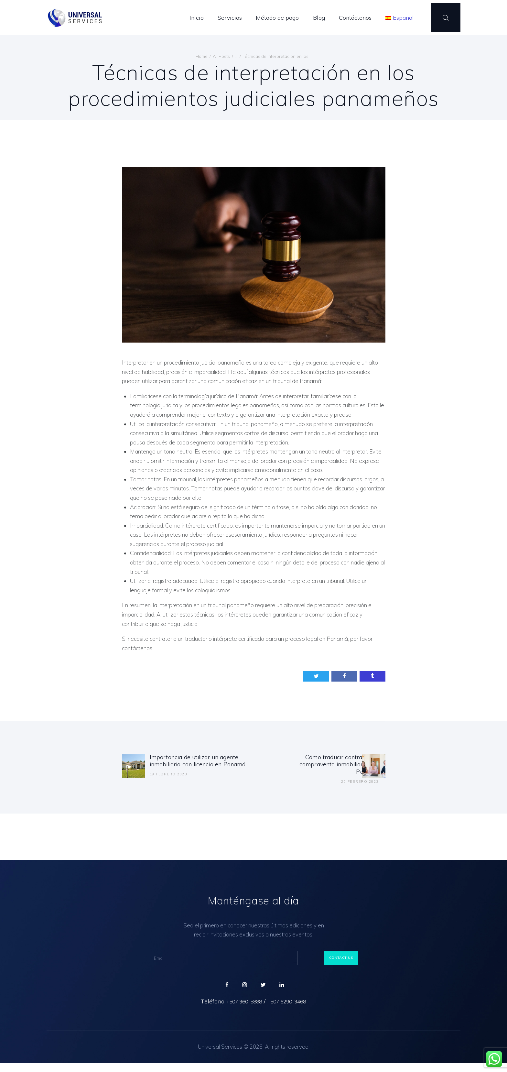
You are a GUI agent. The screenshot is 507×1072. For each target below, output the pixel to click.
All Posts (221, 56)
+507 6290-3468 (291, 1010)
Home (202, 56)
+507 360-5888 (239, 1010)
